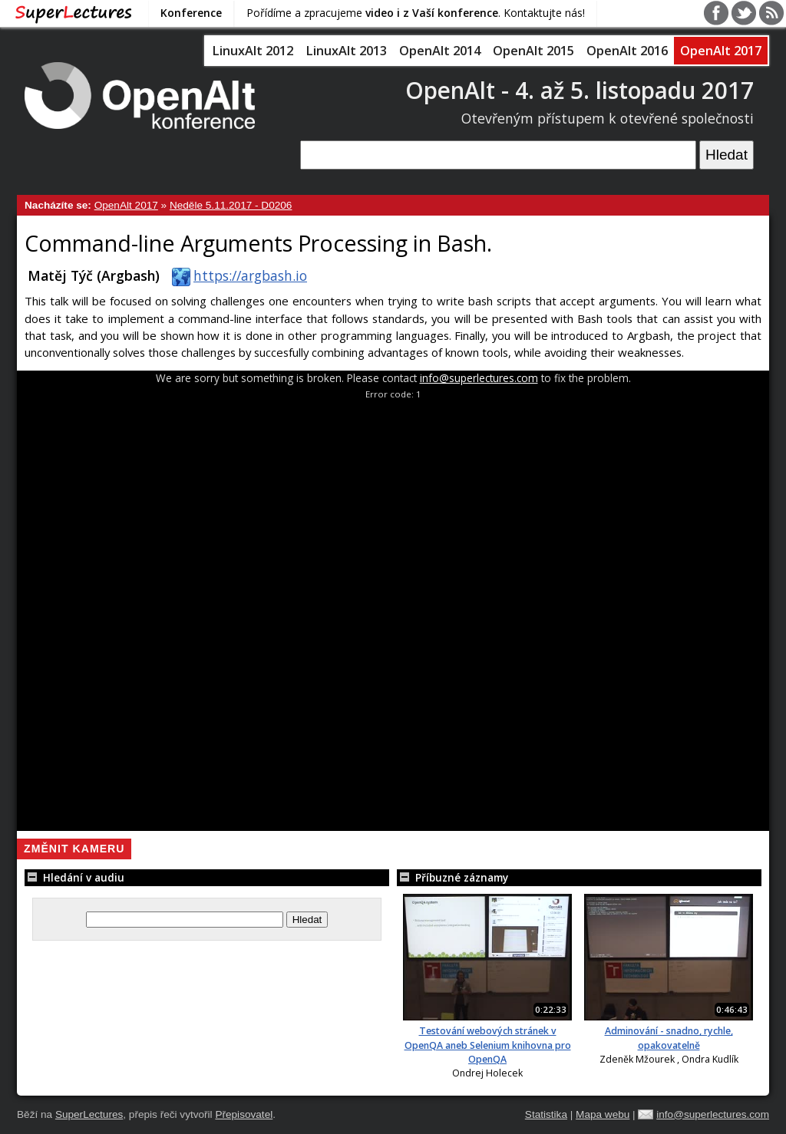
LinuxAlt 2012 (252, 50)
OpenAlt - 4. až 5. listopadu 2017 (579, 90)
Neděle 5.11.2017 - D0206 (231, 205)
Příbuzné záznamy (452, 877)
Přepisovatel (243, 1114)
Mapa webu (602, 1114)
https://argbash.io (236, 275)
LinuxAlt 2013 (346, 50)
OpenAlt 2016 (627, 50)
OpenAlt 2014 (440, 50)
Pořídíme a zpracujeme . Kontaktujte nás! (415, 12)
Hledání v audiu (74, 877)
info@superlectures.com (479, 378)
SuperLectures (89, 1114)
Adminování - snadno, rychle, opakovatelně (669, 1037)
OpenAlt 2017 (720, 50)
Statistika (546, 1114)
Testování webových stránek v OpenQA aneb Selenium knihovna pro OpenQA (488, 1045)
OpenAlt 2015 (533, 50)
